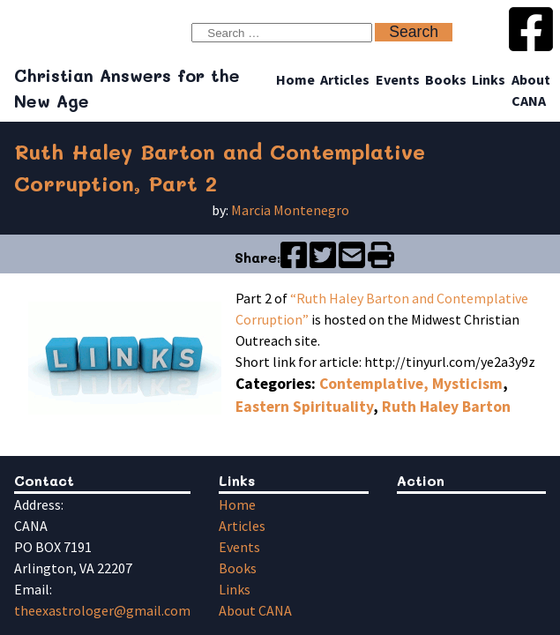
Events (398, 79)
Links (488, 79)
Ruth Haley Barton (446, 406)
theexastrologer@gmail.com (102, 610)
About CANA (255, 610)
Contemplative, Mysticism (411, 383)
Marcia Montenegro (290, 210)
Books (446, 79)
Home (295, 79)
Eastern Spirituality (304, 406)
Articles (345, 79)
